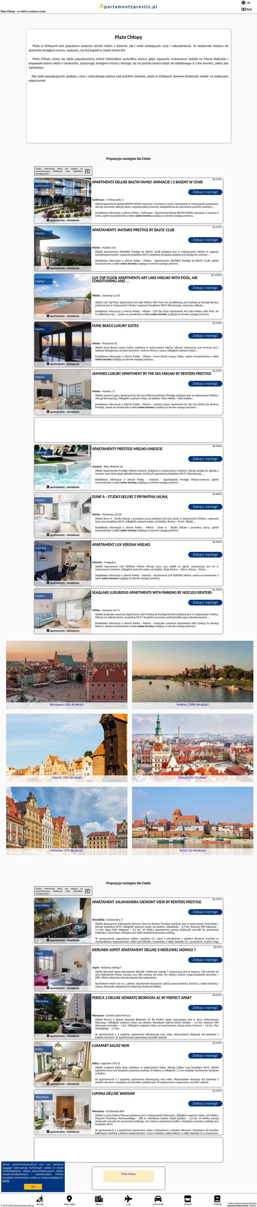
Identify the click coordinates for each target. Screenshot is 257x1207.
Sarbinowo (42, 185)
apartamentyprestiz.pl (128, 6)
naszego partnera (183, 215)
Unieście (41, 452)
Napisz (253, 1205)
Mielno (40, 233)
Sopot (39, 953)
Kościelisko (42, 905)
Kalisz (39, 1049)
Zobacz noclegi (205, 192)
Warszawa (42, 1001)
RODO (6, 1180)
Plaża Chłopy (128, 1174)
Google (7, 1167)
